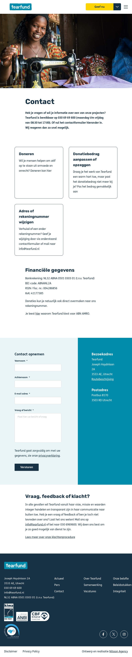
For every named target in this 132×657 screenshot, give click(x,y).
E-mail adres (21, 393)
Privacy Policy (31, 651)
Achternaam (21, 377)
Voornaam (20, 360)
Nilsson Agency (118, 651)
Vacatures (90, 591)
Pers (57, 585)
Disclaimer (10, 651)
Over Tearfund (92, 578)
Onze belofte (121, 578)
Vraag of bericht (23, 410)
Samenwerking (93, 585)
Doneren (39, 172)
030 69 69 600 (13, 588)
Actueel (59, 578)
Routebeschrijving (103, 379)
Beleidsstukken (122, 585)
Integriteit (119, 591)
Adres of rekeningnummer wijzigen (39, 229)
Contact (59, 591)
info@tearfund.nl (35, 524)
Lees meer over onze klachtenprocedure (50, 537)
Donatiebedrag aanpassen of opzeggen (93, 172)
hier (37, 313)
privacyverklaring (49, 455)
